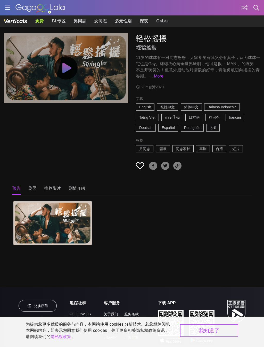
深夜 (144, 21)
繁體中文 (167, 107)
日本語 (194, 117)
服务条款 (131, 314)
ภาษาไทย (172, 117)
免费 (39, 21)
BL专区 (58, 21)
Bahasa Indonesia (222, 107)
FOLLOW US (80, 314)
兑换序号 (37, 306)
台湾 (219, 149)
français (235, 117)
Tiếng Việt (147, 117)
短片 (236, 149)
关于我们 (111, 314)
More (158, 76)
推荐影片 (52, 188)
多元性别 (123, 21)
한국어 (214, 117)
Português (192, 128)
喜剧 (203, 149)
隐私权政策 (61, 336)
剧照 (32, 188)
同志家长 (183, 149)
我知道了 (209, 330)
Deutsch (145, 128)
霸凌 (163, 149)
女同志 (100, 21)
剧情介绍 (77, 188)
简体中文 (191, 107)
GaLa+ (162, 21)
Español (168, 128)
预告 (16, 188)
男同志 (80, 21)
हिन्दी (213, 128)
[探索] (244, 7)
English (145, 107)
